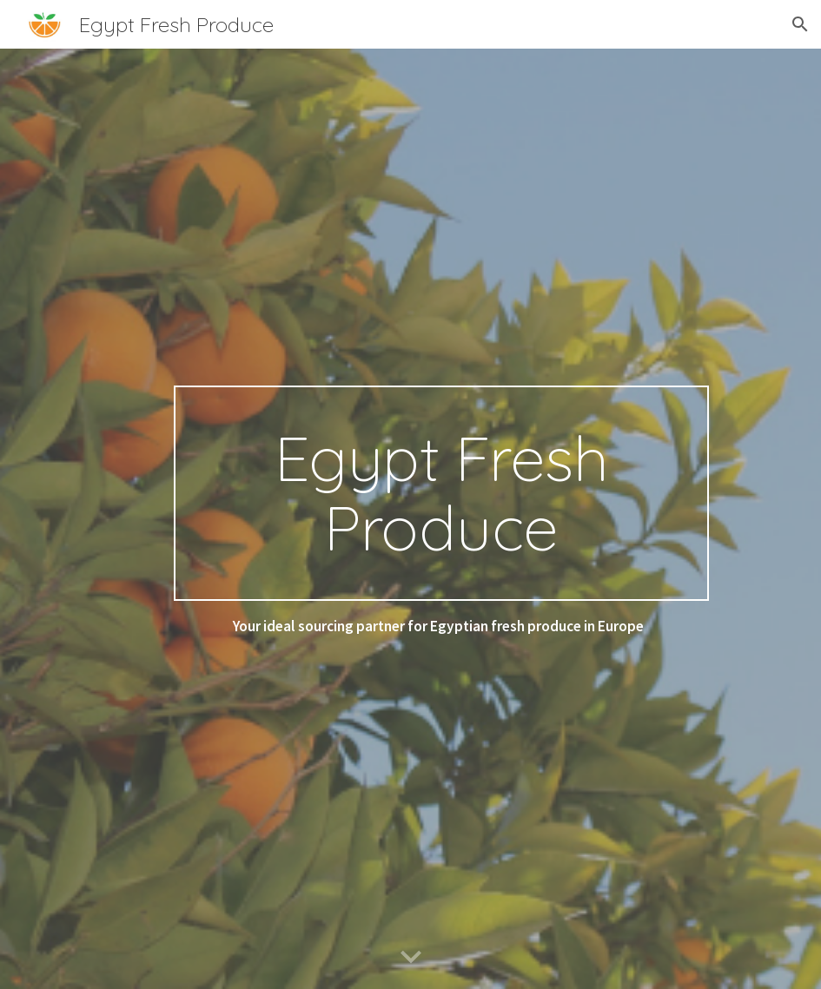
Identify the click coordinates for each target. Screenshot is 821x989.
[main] (441, 493)
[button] (800, 24)
